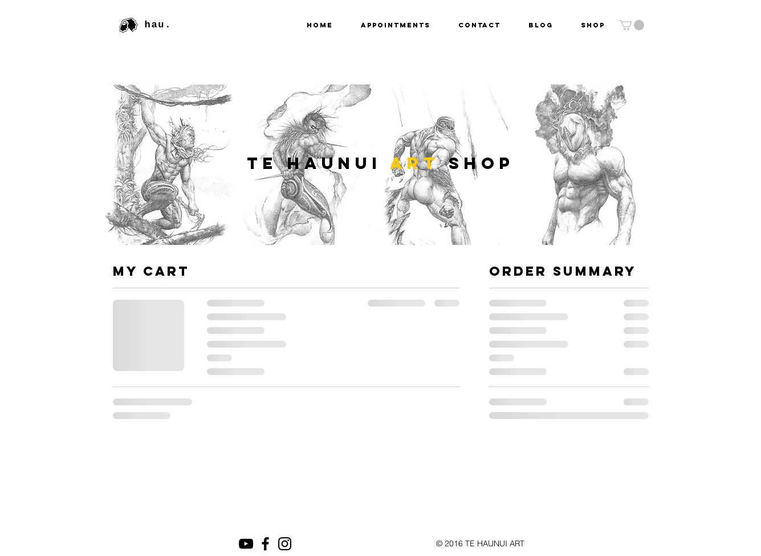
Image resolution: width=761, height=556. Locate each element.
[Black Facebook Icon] (265, 544)
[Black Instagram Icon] (285, 544)
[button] (631, 25)
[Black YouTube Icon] (246, 544)
